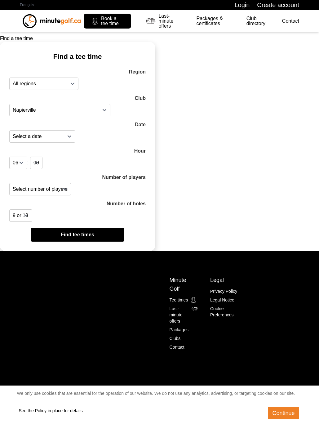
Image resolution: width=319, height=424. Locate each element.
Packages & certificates (210, 21)
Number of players (124, 177)
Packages (179, 329)
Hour (140, 151)
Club (140, 98)
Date (140, 124)
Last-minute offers (159, 21)
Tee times (183, 300)
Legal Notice (222, 299)
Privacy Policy (223, 291)
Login (242, 4)
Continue (283, 413)
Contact (290, 21)
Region (137, 71)
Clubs (175, 338)
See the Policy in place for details (51, 410)
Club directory (255, 21)
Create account (278, 4)
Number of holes (126, 203)
